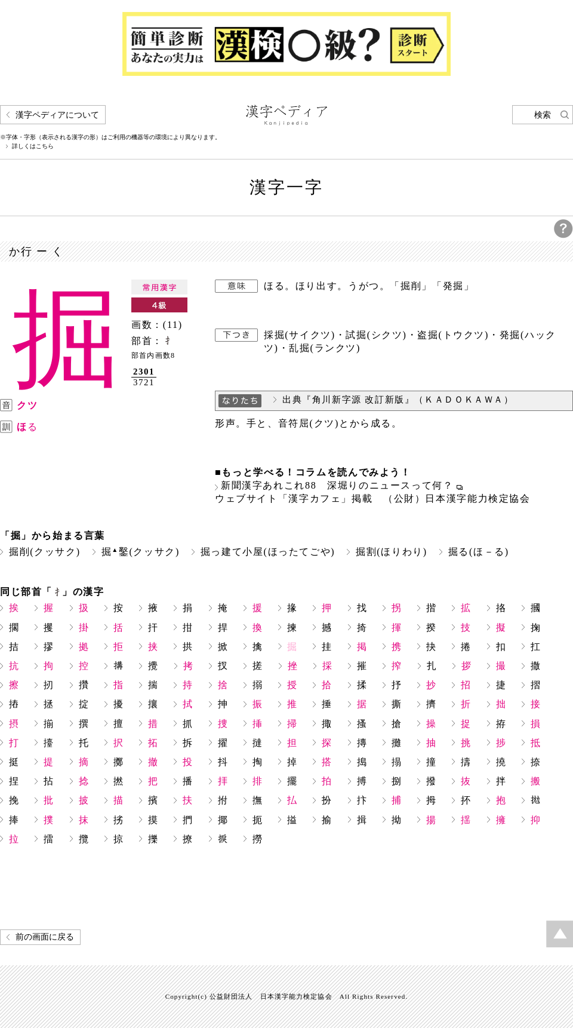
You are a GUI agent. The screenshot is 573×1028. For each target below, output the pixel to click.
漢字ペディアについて (57, 115)
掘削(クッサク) (45, 552)
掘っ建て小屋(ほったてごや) (268, 552)
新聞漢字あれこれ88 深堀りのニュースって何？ (337, 485)
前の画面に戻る (45, 936)
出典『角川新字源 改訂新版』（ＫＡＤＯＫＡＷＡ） (398, 399)
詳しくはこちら (33, 146)
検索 (542, 115)
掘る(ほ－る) (478, 552)
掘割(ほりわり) (391, 552)
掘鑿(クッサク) (140, 552)
